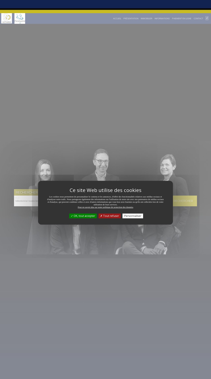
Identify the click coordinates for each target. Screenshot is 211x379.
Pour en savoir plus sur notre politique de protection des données (105, 194)
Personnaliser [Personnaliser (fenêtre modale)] (132, 202)
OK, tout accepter (83, 202)
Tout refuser (109, 202)
